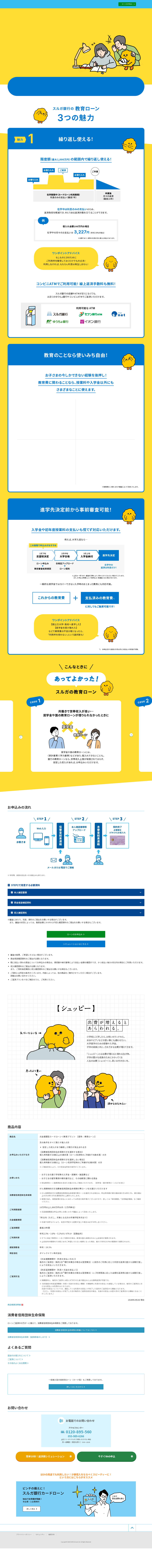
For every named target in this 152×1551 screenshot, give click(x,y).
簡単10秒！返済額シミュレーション (45, 1459)
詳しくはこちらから (75, 1388)
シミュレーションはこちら (74, 944)
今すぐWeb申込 (106, 1459)
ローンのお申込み (123, 4)
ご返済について (14, 1360)
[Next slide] (131, 736)
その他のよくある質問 (17, 1364)
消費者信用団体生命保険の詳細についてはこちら (74, 1330)
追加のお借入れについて (18, 1356)
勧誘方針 (52, 1537)
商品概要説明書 (14, 1304)
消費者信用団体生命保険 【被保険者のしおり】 (28, 1338)
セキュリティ (40, 1537)
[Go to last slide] (21, 736)
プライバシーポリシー (24, 1537)
